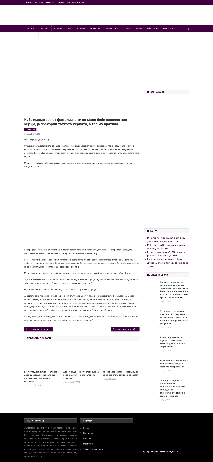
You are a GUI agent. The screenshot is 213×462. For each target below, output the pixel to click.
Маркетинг (50, 3)
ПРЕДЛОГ (127, 28)
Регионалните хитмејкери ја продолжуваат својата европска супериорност (173, 360)
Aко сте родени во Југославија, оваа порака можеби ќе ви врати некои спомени (81, 375)
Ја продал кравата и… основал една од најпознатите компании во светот (120, 373)
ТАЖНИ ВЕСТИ (169, 28)
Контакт (82, 3)
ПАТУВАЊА (81, 28)
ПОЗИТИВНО (44, 28)
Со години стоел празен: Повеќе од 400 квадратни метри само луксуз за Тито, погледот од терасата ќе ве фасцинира (173, 317)
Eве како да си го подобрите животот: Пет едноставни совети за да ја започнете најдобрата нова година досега (126, 329)
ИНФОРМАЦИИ (153, 28)
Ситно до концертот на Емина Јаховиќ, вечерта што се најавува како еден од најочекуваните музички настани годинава (174, 383)
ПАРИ (69, 28)
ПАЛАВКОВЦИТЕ (111, 28)
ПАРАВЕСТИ (31, 34)
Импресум (39, 3)
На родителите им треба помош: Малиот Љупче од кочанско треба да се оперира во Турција (167, 262)
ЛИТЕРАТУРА (95, 28)
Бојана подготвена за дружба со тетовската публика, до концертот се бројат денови (174, 340)
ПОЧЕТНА (30, 28)
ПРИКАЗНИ (58, 28)
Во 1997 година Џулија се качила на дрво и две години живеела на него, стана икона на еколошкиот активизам (41, 376)
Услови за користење (67, 3)
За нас (28, 3)
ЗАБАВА (138, 28)
